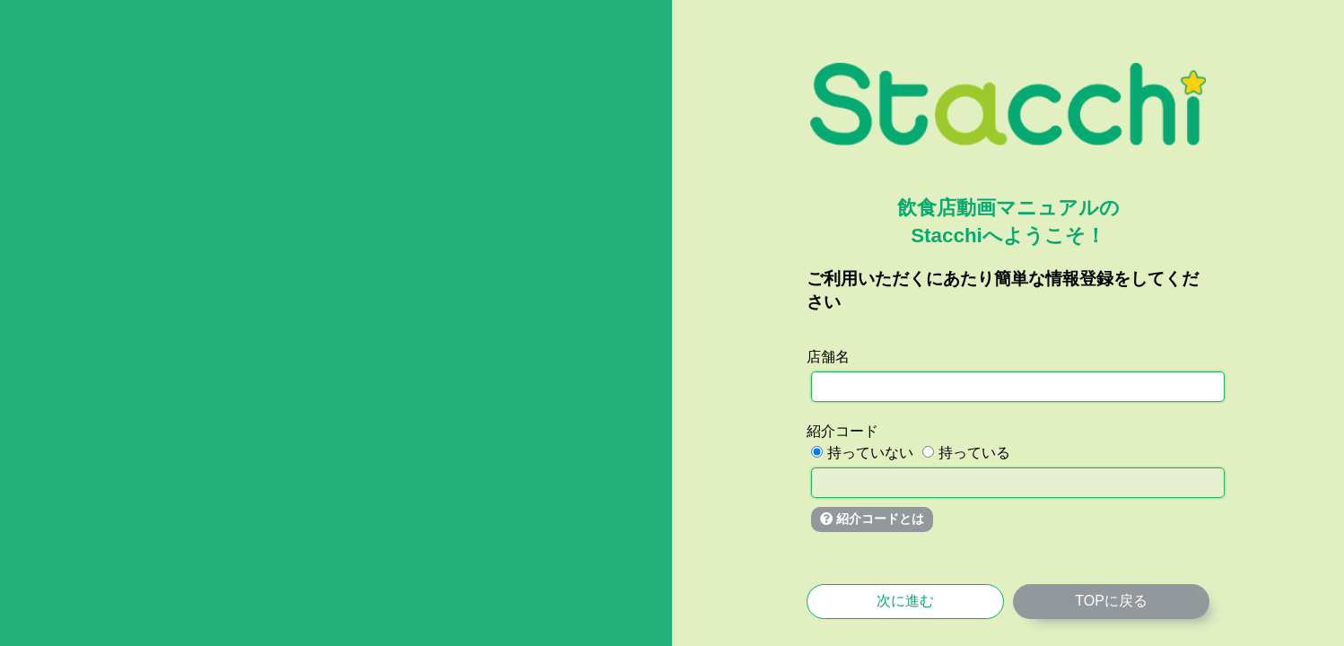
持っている (966, 452)
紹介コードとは (872, 518)
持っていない (862, 452)
